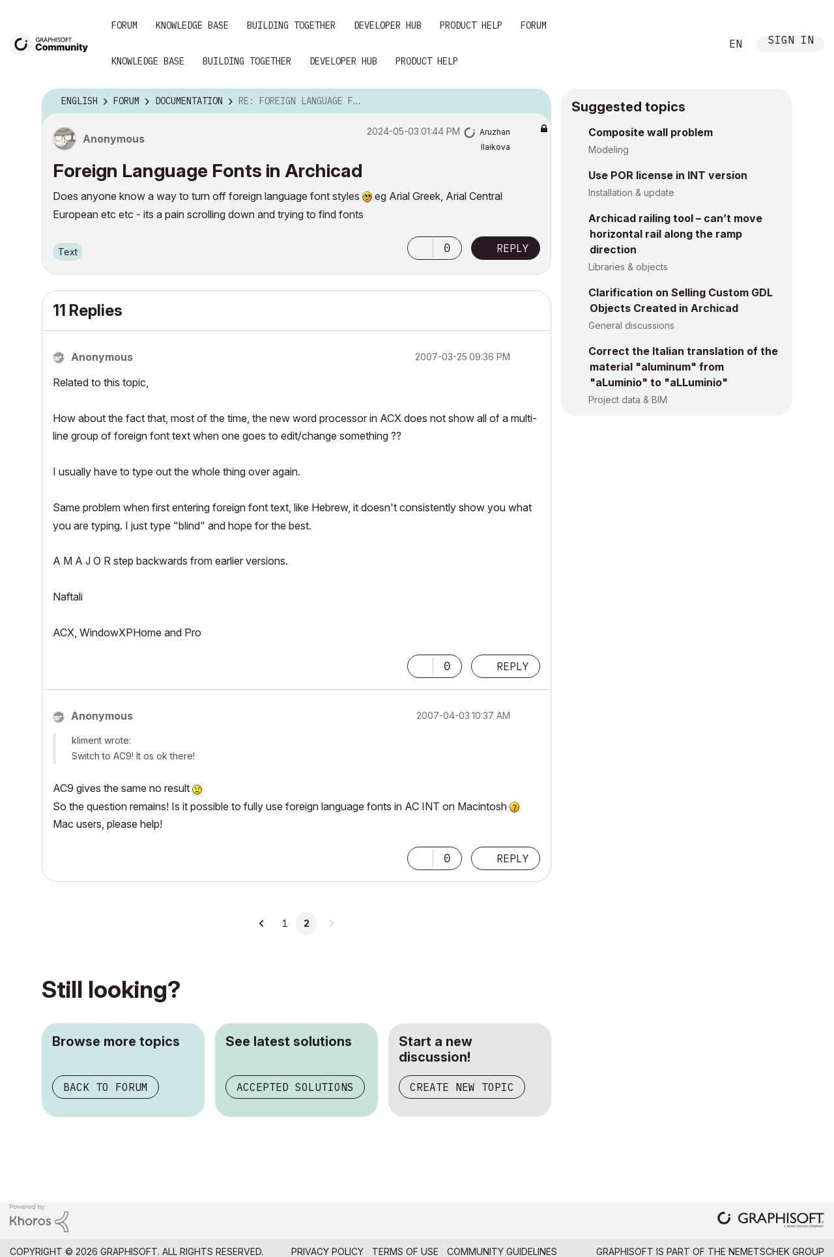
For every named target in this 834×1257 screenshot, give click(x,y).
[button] (420, 248)
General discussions (631, 325)
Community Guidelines (502, 1251)
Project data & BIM (627, 399)
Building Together (291, 25)
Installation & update (631, 192)
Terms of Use (405, 1251)
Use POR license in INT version (667, 175)
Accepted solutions (295, 1087)
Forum (124, 25)
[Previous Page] (262, 923)
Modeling (608, 149)
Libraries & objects (628, 266)
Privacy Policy (327, 1251)
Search (696, 44)
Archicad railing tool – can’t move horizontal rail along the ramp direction (675, 234)
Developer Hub (388, 25)
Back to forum (105, 1087)
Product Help (471, 25)
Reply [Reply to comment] (512, 666)
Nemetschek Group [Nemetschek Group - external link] (776, 1251)
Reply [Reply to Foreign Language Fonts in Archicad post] (512, 248)
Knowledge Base (192, 25)
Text (68, 251)
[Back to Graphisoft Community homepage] (53, 43)
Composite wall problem (650, 132)
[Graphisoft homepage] (770, 1221)
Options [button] (533, 102)
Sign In (791, 41)
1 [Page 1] (284, 923)
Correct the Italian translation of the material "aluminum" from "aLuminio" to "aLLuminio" (683, 367)
